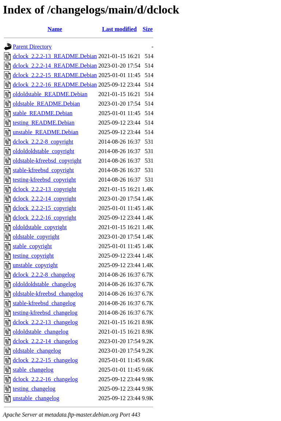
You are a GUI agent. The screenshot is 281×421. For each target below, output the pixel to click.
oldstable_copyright (36, 237)
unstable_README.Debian (45, 132)
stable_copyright (32, 246)
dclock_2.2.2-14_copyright (44, 199)
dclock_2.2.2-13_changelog (45, 322)
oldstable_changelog (37, 351)
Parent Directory (32, 46)
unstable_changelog (36, 398)
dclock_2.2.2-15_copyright (44, 208)
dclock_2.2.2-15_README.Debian (55, 75)
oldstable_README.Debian (46, 103)
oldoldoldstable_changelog (44, 284)
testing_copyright (33, 256)
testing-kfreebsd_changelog (45, 313)
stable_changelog (33, 370)
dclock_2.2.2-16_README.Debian (55, 84)
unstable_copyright (35, 265)
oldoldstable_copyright (40, 227)
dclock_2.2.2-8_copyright (43, 142)
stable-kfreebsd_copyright (43, 170)
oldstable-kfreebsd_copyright (47, 161)
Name (55, 29)
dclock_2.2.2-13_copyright (44, 189)
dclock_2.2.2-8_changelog (44, 275)
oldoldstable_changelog (40, 332)
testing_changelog (34, 389)
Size (148, 29)
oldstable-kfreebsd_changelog (48, 294)
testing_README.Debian (43, 123)
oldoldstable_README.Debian (50, 94)
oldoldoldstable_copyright (43, 151)
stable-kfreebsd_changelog (44, 303)
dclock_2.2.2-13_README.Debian (55, 56)
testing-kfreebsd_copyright (44, 180)
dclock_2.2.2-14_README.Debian (55, 65)
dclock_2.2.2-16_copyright (44, 218)
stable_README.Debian (42, 113)
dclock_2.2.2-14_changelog (45, 341)
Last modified (119, 29)
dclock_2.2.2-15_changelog (45, 360)
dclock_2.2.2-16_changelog (45, 379)
